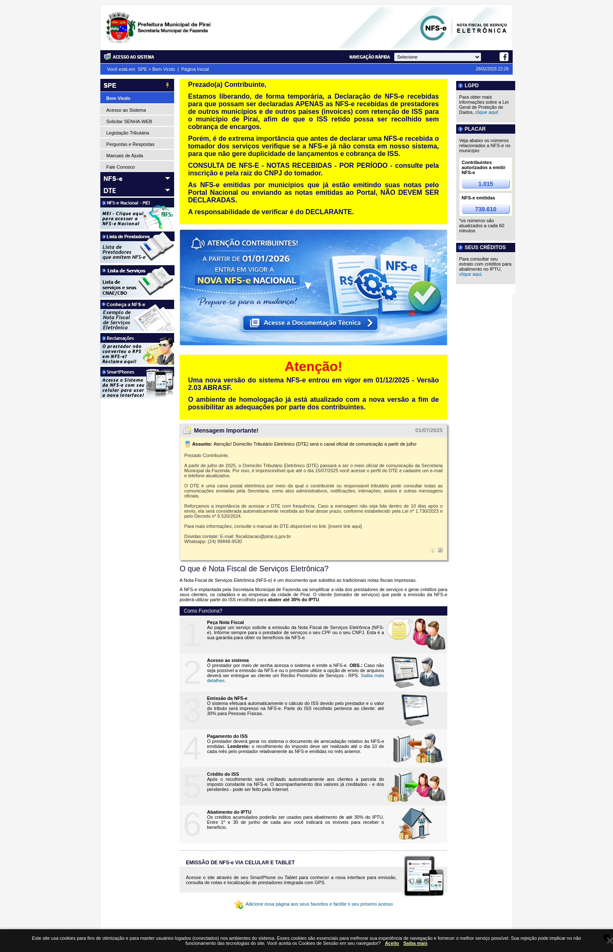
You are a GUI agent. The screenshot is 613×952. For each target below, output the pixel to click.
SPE (142, 69)
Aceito (392, 943)
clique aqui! (487, 112)
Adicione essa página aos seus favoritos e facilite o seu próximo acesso (313, 903)
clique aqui (470, 274)
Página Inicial (195, 69)
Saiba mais (415, 943)
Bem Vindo (163, 69)
